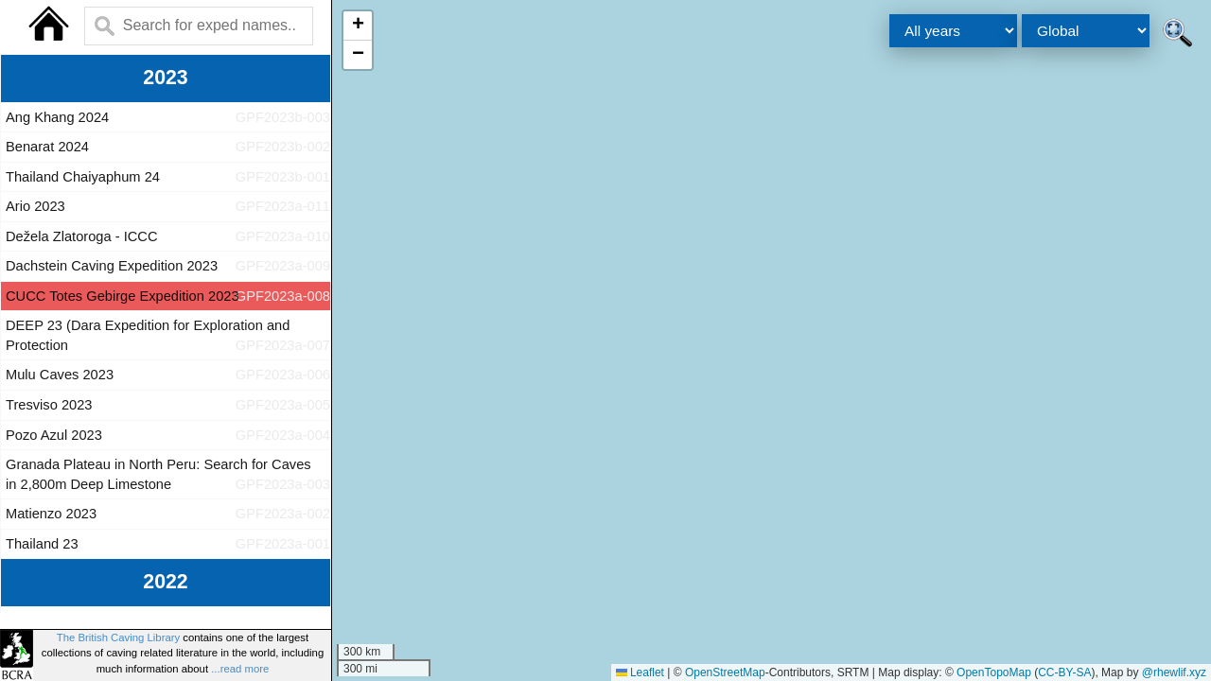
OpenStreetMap (725, 672)
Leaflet (640, 672)
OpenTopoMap (994, 672)
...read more (240, 668)
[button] (357, 26)
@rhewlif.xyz (1174, 672)
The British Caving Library (118, 637)
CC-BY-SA (1064, 672)
